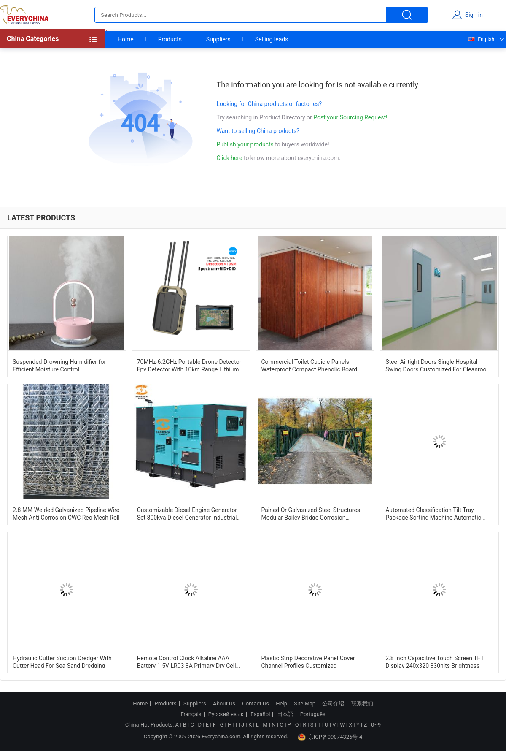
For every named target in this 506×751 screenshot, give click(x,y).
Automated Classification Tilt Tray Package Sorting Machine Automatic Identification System (433, 513)
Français (190, 714)
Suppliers (218, 39)
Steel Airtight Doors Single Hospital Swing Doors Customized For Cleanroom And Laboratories (438, 365)
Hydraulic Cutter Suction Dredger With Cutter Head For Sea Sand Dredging (62, 661)
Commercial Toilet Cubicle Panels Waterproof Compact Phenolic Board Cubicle (309, 365)
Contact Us (255, 703)
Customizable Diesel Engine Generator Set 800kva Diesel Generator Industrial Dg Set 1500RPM (187, 513)
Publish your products (246, 144)
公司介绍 (333, 703)
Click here (229, 158)
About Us (224, 703)
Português (313, 714)
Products (170, 39)
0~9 (376, 724)
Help (281, 703)
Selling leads (271, 39)
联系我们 (362, 703)
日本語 (285, 714)
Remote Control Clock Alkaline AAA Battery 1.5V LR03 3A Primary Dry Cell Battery (186, 661)
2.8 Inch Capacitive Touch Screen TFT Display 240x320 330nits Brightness (434, 661)
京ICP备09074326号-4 (330, 737)
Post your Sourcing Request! (350, 117)
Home (126, 39)
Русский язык (226, 714)
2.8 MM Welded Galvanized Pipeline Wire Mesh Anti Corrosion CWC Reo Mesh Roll (66, 513)
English (480, 39)
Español (260, 714)
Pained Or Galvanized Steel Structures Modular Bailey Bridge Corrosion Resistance (310, 513)
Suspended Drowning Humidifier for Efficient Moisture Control (59, 365)
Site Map (304, 703)
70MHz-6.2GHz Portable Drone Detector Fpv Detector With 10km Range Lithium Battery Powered (189, 365)
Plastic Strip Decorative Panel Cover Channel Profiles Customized (308, 661)
